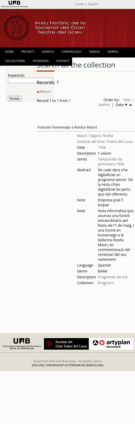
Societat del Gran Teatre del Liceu (105, 141)
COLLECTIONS (15, 60)
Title (126, 99)
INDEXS (94, 51)
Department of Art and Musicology (54, 361)
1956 (102, 147)
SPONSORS (41, 60)
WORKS (113, 51)
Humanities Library (90, 361)
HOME (9, 51)
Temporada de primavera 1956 (111, 161)
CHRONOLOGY (71, 51)
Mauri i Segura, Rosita (95, 135)
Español (93, 4)
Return (43, 91)
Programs (106, 282)
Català (79, 4)
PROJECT (27, 51)
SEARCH (48, 51)
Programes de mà (113, 276)
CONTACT (63, 60)
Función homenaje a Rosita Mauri (67, 127)
